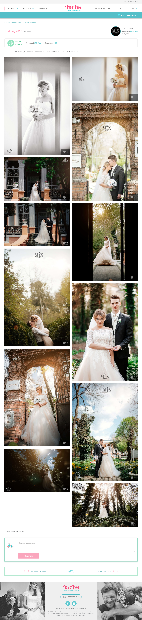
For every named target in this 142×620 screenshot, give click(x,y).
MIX (55, 43)
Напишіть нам (133, 2)
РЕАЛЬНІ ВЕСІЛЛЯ (102, 8)
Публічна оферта (72, 608)
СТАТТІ (120, 8)
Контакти (82, 608)
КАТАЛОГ (27, 8)
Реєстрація (131, 15)
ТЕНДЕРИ (43, 8)
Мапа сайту (60, 608)
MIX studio (134, 32)
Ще (132, 8)
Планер (11, 8)
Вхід (122, 15)
